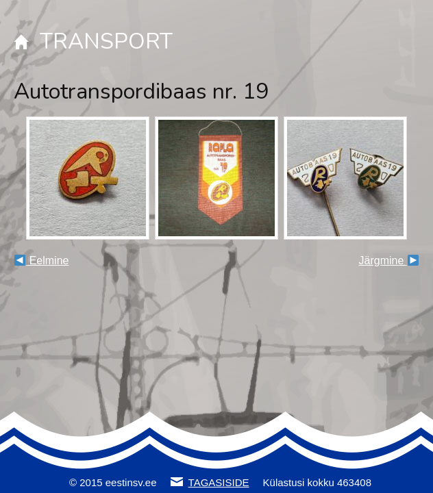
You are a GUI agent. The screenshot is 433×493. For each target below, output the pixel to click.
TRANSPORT (106, 41)
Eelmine (41, 260)
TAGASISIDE (218, 482)
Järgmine (389, 260)
